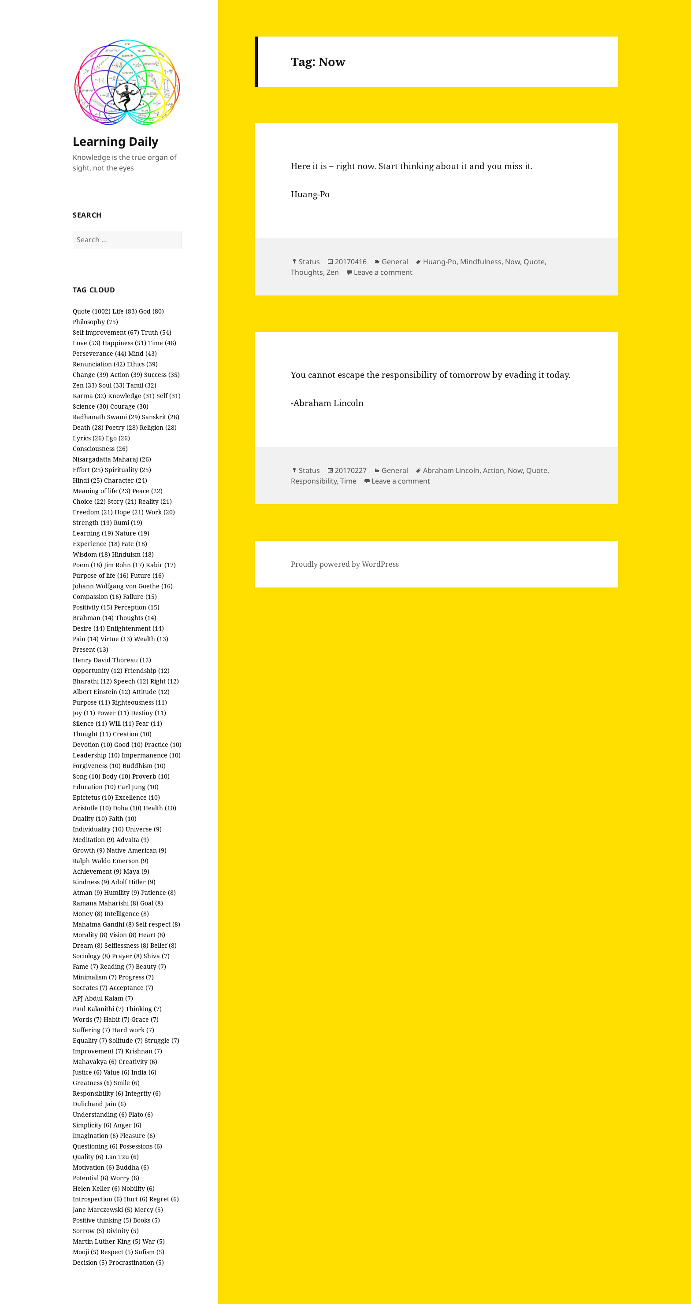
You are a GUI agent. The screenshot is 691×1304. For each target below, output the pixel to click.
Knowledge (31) (131, 396)
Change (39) (90, 374)
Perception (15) (137, 607)
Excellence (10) (137, 797)
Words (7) (87, 1019)
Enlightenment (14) (135, 628)
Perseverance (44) (99, 353)
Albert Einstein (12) (101, 691)
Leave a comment (383, 272)
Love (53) (86, 343)
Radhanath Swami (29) (106, 417)
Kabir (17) (161, 565)
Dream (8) (88, 945)
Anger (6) (127, 1125)
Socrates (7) (90, 987)
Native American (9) (137, 850)
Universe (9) (144, 829)
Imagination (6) (95, 1135)
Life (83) (124, 311)
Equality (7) (90, 1040)
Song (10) (86, 776)
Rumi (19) (128, 522)
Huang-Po (440, 261)
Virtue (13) (116, 639)
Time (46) (162, 343)
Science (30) (90, 406)
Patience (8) (158, 892)
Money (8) (88, 913)
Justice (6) (87, 1072)
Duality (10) (90, 818)
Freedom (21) (93, 512)
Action (493, 470)
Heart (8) (151, 935)
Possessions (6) (140, 1146)
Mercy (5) (148, 1209)
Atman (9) (87, 892)
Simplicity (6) (92, 1125)
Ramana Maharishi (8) (105, 903)
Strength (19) (92, 522)
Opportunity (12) (98, 670)
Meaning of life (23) (101, 491)
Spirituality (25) (128, 469)
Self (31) (168, 396)
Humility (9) (121, 892)
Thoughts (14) (135, 617)
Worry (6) (124, 1178)
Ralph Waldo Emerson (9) (111, 861)
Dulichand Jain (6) (99, 1104)
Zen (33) (85, 385)
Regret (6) (164, 1199)
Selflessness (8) (126, 945)
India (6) (143, 1072)
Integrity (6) (143, 1093)
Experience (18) (96, 543)
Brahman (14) (93, 617)
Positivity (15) (92, 607)
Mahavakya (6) (95, 1061)
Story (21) (122, 501)
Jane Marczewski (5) (103, 1209)
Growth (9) (89, 850)
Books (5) (146, 1220)
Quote (534, 261)
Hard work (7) (133, 1030)
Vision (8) (123, 935)
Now (512, 261)
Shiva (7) (157, 956)
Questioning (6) (95, 1146)
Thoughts (307, 272)
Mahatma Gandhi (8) (103, 924)
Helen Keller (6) (96, 1188)
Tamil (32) (141, 385)
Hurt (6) (136, 1199)
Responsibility (314, 481)
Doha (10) (127, 808)
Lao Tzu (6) (122, 1157)
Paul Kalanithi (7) (98, 1009)
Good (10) (128, 744)
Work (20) (160, 512)
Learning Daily (115, 141)
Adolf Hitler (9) (133, 882)
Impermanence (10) (151, 755)
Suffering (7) (91, 1030)
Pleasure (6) (137, 1135)
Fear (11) (149, 723)
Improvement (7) (98, 1051)
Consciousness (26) (100, 448)
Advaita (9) (132, 839)
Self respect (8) (158, 924)
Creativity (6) (138, 1061)
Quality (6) (88, 1157)
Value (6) (117, 1072)
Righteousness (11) (139, 702)
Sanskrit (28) (160, 417)
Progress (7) (136, 977)
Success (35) (162, 374)
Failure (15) (140, 596)
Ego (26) (118, 438)
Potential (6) (90, 1178)
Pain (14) (86, 639)
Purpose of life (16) (101, 575)
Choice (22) (89, 501)
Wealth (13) (151, 639)
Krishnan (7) (143, 1051)
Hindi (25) (87, 480)
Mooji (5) (86, 1252)
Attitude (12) (151, 691)
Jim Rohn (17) (124, 565)
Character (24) (125, 480)
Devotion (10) (92, 744)
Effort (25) (88, 469)
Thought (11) (92, 734)
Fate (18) (134, 543)
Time (348, 481)
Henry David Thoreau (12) (112, 660)
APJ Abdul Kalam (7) (103, 998)
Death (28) (88, 427)
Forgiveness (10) (97, 765)
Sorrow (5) (88, 1230)
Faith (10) (123, 818)
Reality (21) (155, 501)
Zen (333, 272)
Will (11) (121, 723)
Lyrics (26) (88, 438)
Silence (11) (90, 723)
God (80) (151, 311)
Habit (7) (117, 1019)
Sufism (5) (149, 1252)
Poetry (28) (121, 427)
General (395, 261)
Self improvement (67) (106, 332)
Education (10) (94, 787)
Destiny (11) (148, 713)
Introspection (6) (97, 1199)
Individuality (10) (98, 829)
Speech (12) (131, 681)
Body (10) (116, 776)
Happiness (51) (124, 343)
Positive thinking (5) (102, 1220)
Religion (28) (158, 427)
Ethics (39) (142, 364)
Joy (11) (84, 713)
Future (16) (147, 575)
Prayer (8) (127, 956)
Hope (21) (129, 512)
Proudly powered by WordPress (345, 564)
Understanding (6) (100, 1114)
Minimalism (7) (95, 977)
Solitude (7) (126, 1040)
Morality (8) (90, 935)
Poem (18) (87, 565)
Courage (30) (129, 406)
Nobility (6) (138, 1188)
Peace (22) (147, 491)
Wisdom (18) (91, 554)
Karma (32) (89, 396)
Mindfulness (481, 261)
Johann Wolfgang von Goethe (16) (123, 586)
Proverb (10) (151, 776)
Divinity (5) (122, 1230)
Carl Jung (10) (138, 787)
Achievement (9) (97, 871)
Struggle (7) (162, 1040)
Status (309, 261)
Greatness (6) (92, 1083)
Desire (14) (89, 628)
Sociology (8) (91, 956)
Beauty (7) (151, 966)
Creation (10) (132, 734)
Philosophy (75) (95, 322)
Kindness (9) (91, 882)
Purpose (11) (91, 702)
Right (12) (164, 681)
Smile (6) (127, 1083)
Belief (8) (163, 945)
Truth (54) (156, 332)
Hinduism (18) (133, 554)
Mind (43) (142, 353)
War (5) (153, 1241)
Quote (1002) (92, 311)
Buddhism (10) (144, 765)
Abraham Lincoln (451, 470)
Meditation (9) (94, 839)
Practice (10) (163, 744)
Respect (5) (116, 1252)
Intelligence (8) (126, 913)
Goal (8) (151, 903)
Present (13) (90, 649)
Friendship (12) (147, 670)
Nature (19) (132, 533)
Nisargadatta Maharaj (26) (112, 459)
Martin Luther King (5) (107, 1241)
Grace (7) (145, 1019)
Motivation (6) (93, 1167)
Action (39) (126, 374)
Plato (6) (141, 1114)
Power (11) (113, 713)
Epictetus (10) (93, 797)
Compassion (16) (97, 596)
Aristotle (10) (92, 808)
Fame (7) (85, 966)
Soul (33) (112, 385)
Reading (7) (117, 966)
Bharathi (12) (92, 681)
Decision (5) (90, 1262)
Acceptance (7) (131, 987)
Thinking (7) (144, 1009)
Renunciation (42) (99, 364)
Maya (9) (136, 871)
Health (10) (159, 808)
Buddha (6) (132, 1167)
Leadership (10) (96, 755)
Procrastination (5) (136, 1262)
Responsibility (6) (98, 1093)
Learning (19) (93, 533)
